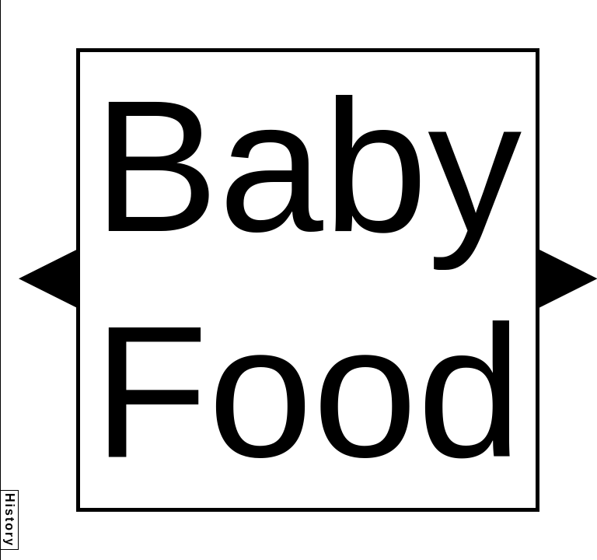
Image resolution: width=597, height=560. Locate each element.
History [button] (9, 520)
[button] (47, 278)
